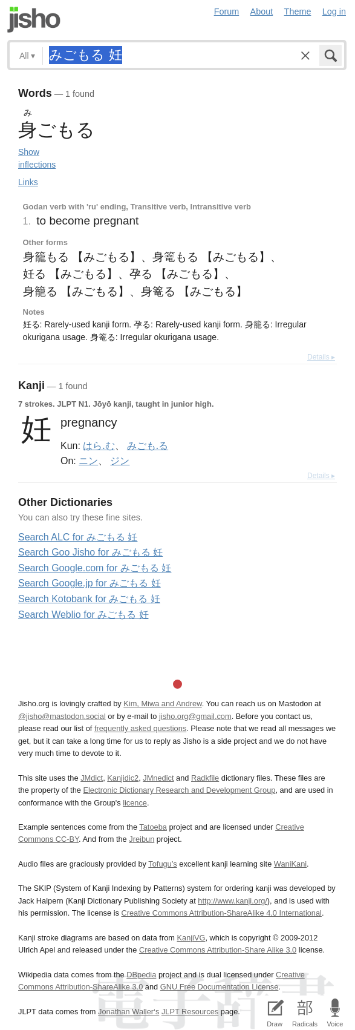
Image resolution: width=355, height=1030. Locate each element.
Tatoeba (153, 827)
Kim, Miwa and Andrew (162, 703)
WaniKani (290, 863)
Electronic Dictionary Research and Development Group (179, 790)
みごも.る (147, 445)
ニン (88, 460)
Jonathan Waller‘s (128, 1011)
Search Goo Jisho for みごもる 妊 (90, 552)
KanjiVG (191, 937)
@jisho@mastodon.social (62, 716)
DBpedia (141, 974)
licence (135, 802)
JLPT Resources (189, 1011)
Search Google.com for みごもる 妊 (94, 568)
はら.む (98, 445)
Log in (334, 11)
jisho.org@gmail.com (195, 716)
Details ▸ (321, 357)
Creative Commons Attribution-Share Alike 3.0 (217, 949)
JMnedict (158, 777)
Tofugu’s (162, 863)
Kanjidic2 (122, 777)
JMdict (91, 777)
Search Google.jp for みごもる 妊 (89, 583)
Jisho (33, 20)
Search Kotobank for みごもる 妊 (89, 599)
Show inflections (37, 158)
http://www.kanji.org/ (232, 900)
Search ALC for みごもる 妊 (77, 537)
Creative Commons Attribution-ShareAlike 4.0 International (221, 912)
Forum (226, 11)
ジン (119, 460)
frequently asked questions (140, 728)
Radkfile (205, 777)
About (261, 11)
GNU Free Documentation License (219, 986)
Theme (297, 11)
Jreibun (141, 839)
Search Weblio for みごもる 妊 (83, 614)
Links (28, 182)
